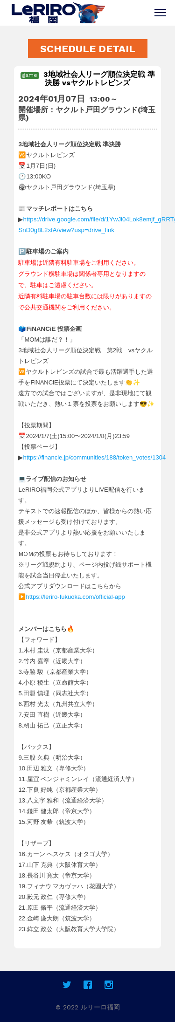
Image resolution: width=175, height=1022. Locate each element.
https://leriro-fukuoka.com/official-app (75, 596)
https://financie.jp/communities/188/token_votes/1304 (94, 457)
